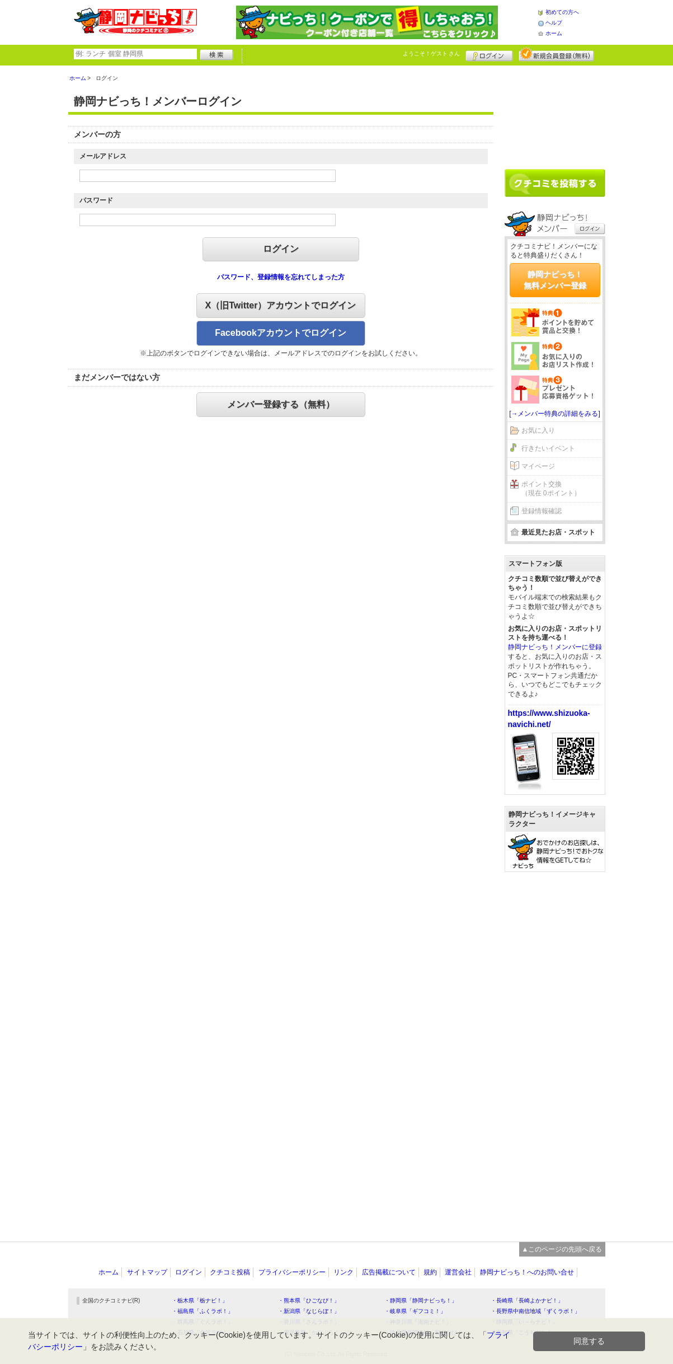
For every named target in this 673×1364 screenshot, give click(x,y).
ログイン (489, 54)
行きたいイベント (548, 448)
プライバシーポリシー (292, 1272)
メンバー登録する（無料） (281, 404)
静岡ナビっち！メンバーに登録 (555, 647)
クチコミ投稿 (230, 1272)
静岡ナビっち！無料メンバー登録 (555, 280)
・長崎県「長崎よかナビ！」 (527, 1300)
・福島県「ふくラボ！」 (202, 1311)
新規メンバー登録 (556, 54)
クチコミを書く (555, 183)
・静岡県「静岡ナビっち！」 (420, 1300)
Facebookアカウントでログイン (280, 333)
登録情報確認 (541, 511)
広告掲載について (389, 1272)
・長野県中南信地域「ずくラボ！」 (535, 1311)
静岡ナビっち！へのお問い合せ (527, 1272)
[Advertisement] (555, 113)
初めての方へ (562, 12)
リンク (343, 1272)
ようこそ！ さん (431, 53)
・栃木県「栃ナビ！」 (200, 1300)
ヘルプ (553, 23)
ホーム (553, 33)
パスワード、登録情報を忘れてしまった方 (281, 277)
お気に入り (538, 430)
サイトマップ (147, 1272)
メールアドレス (102, 156)
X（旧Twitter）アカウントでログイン (280, 305)
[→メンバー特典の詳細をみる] (554, 414)
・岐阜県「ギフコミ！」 (415, 1311)
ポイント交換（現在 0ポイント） (551, 489)
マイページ (538, 466)
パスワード (96, 200)
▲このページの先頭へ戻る (562, 1249)
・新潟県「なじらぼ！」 (309, 1311)
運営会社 (458, 1272)
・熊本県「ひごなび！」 (309, 1300)
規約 (430, 1272)
